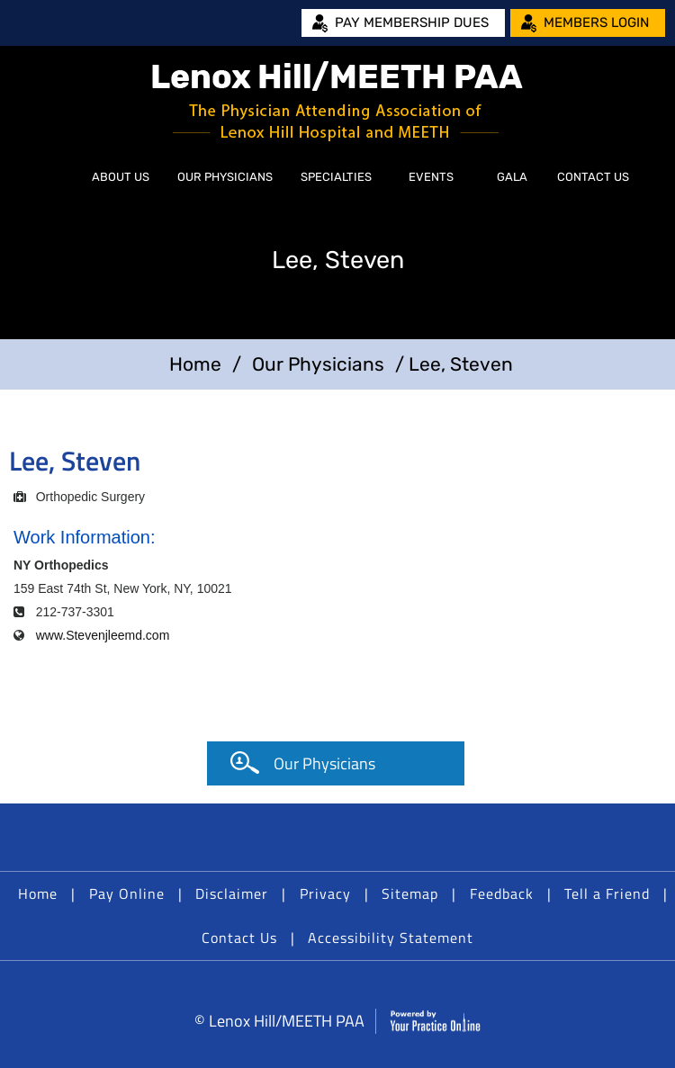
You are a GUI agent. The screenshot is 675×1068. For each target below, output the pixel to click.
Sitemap (410, 893)
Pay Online (127, 893)
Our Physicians (225, 177)
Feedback (502, 893)
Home (57, 177)
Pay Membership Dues (412, 22)
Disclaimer (231, 893)
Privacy (325, 893)
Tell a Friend (607, 893)
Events (431, 177)
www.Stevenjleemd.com (103, 635)
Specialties (336, 177)
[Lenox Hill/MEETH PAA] (337, 101)
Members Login (596, 22)
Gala (512, 177)
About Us (120, 177)
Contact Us (593, 177)
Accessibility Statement (390, 937)
